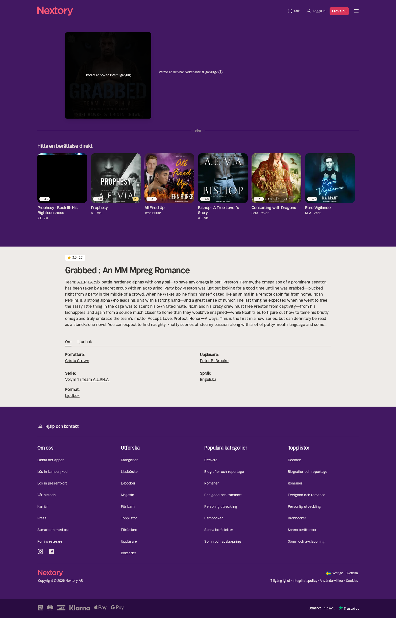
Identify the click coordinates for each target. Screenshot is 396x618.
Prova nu (339, 11)
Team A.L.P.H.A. (96, 379)
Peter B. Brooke (214, 360)
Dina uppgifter (220, 72)
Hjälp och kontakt (58, 426)
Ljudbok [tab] (85, 341)
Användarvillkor (331, 581)
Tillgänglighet (280, 581)
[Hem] (160, 11)
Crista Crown (77, 360)
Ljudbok (72, 395)
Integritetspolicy (305, 581)
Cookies (352, 581)
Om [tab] (68, 341)
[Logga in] (315, 11)
